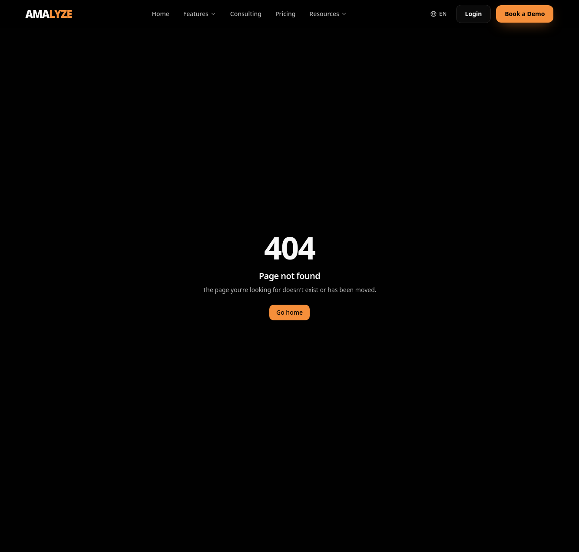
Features (199, 14)
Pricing (285, 14)
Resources (328, 14)
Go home (289, 312)
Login (473, 14)
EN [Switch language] (438, 13)
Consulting (245, 14)
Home (160, 14)
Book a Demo (525, 14)
